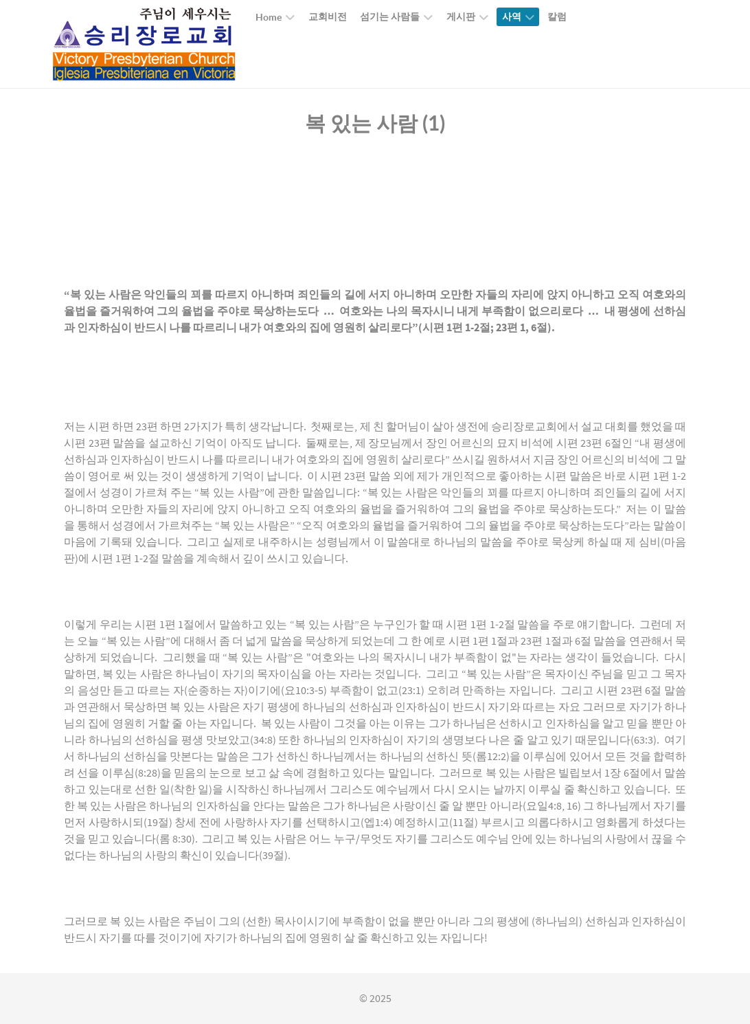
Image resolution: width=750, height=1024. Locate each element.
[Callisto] (144, 43)
